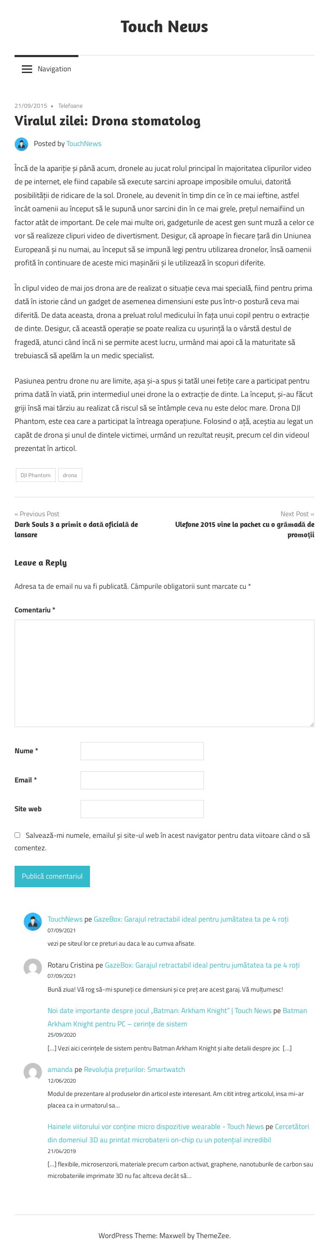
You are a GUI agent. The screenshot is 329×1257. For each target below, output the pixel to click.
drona (70, 475)
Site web (28, 808)
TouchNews (84, 143)
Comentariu (35, 609)
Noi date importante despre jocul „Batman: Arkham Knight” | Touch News (160, 1010)
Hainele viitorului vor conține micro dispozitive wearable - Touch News (156, 1126)
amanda (60, 1069)
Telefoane (70, 105)
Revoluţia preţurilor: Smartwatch (134, 1069)
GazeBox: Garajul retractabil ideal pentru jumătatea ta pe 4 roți (191, 919)
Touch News (164, 26)
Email (26, 779)
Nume (26, 750)
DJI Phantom (36, 475)
